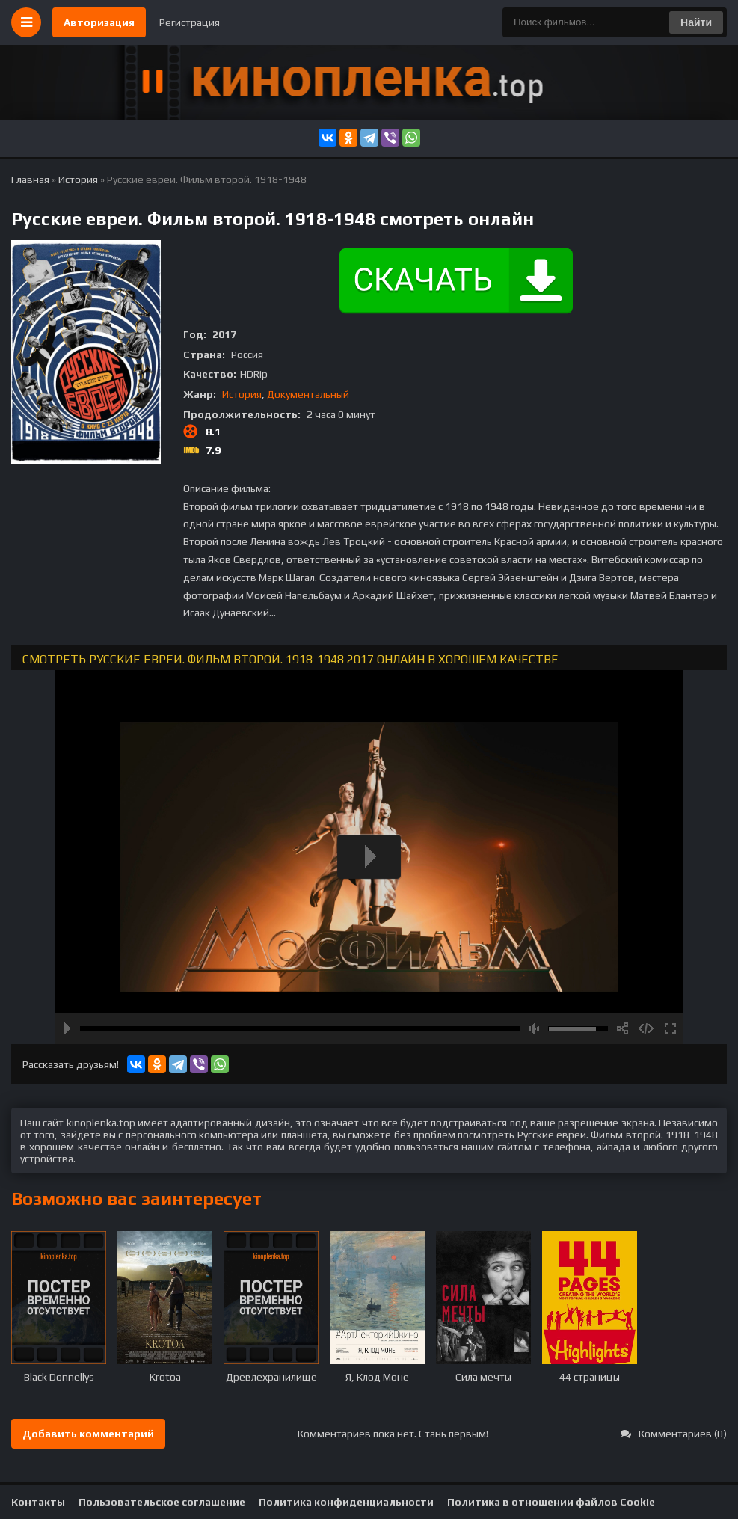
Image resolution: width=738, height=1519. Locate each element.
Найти (696, 22)
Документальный (308, 394)
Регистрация (189, 22)
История (242, 394)
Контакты (38, 1502)
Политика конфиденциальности (346, 1502)
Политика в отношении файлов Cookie (551, 1502)
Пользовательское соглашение (162, 1502)
